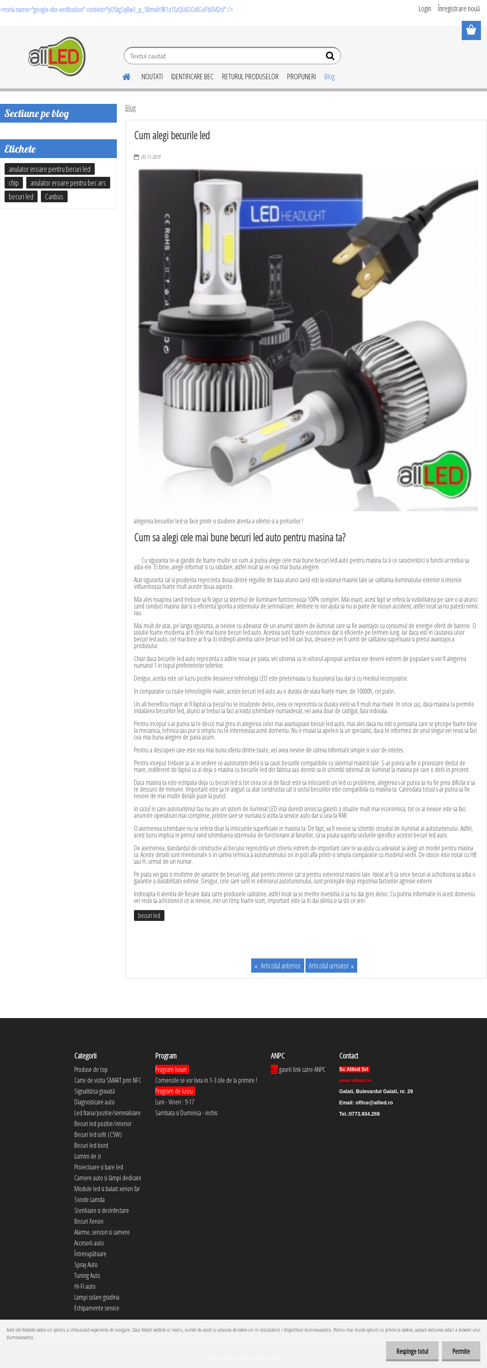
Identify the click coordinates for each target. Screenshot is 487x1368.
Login (425, 8)
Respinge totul (412, 1351)
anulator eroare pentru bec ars (68, 183)
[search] (331, 57)
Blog (329, 76)
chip (14, 183)
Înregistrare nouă (459, 8)
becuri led (149, 915)
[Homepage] (121, 75)
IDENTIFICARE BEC (192, 76)
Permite (461, 1351)
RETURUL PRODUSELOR (250, 76)
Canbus (54, 196)
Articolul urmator (329, 966)
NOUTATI (152, 76)
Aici (274, 1069)
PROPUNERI (301, 76)
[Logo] (57, 57)
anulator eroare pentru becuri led (50, 169)
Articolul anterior (280, 966)
